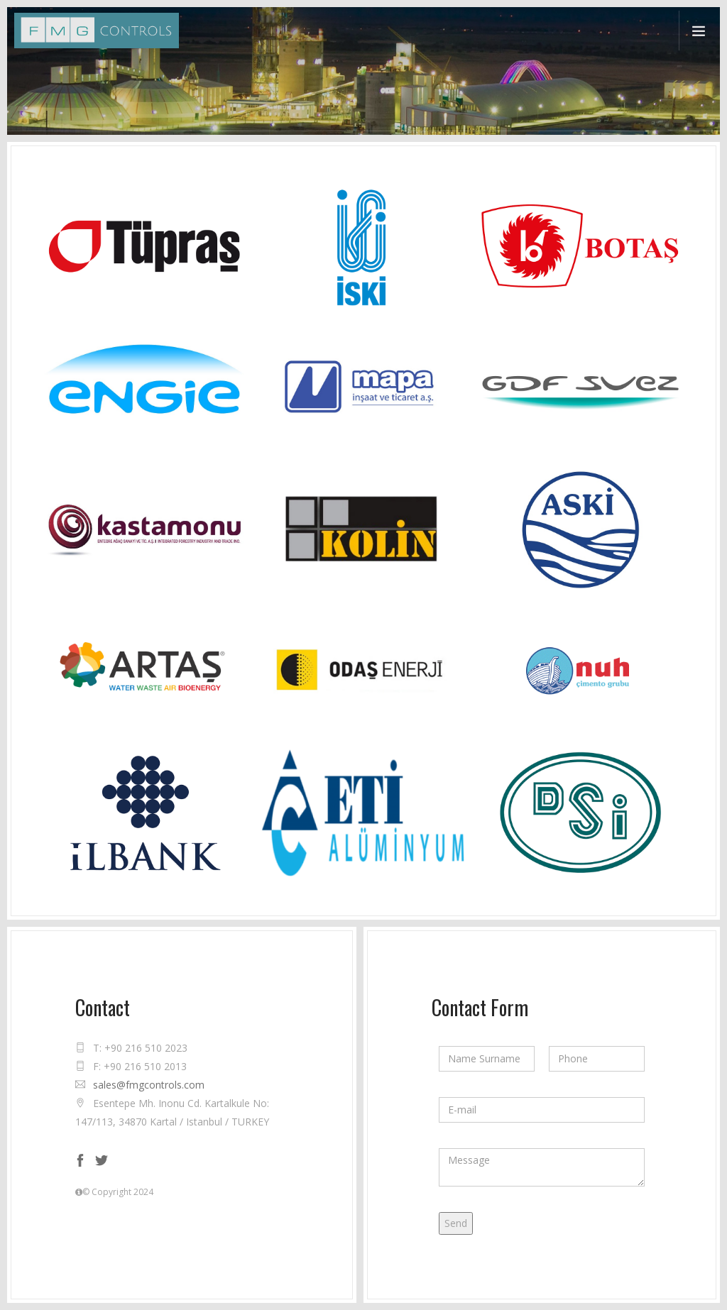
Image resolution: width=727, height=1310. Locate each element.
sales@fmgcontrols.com (148, 1084)
